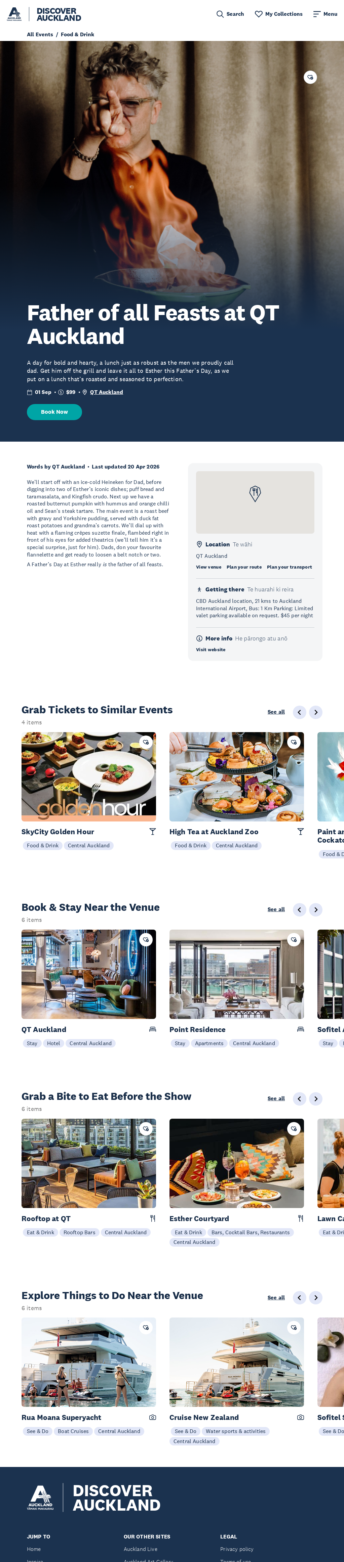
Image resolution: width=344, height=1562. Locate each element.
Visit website (211, 649)
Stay (32, 1043)
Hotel (54, 1043)
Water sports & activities (236, 1431)
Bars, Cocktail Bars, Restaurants (251, 1232)
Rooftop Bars (79, 1232)
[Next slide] (315, 712)
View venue (208, 567)
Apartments (209, 1043)
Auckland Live (140, 1549)
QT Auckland (106, 392)
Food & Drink (43, 845)
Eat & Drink (40, 1232)
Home (34, 1549)
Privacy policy (237, 1549)
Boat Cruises (73, 1431)
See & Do (37, 1431)
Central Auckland (89, 845)
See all (276, 712)
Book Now (54, 411)
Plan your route (244, 567)
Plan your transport (289, 567)
